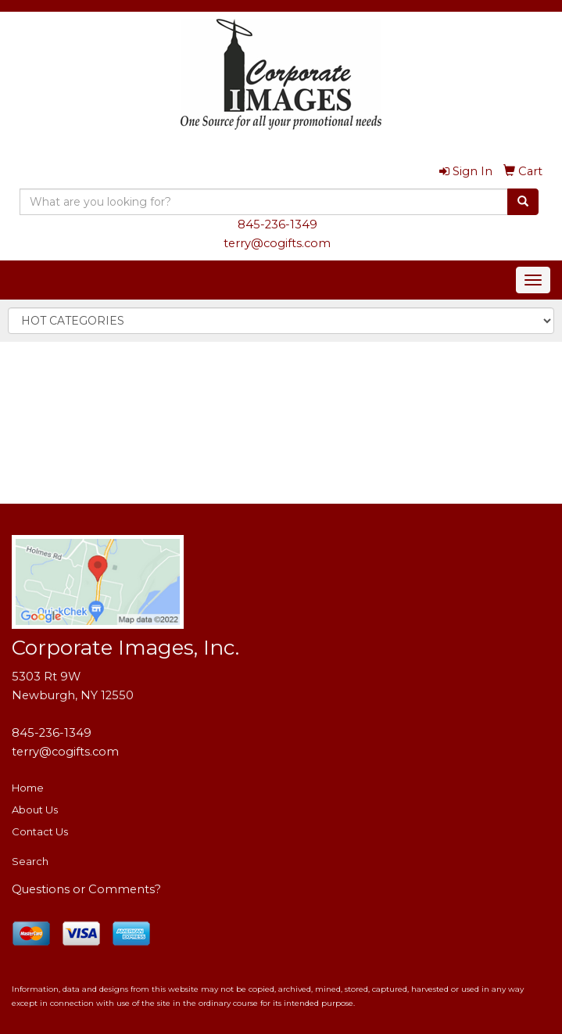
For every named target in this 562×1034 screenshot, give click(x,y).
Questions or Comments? (86, 889)
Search (30, 861)
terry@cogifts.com (277, 243)
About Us (35, 809)
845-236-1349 (277, 224)
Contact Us (40, 831)
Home (28, 787)
